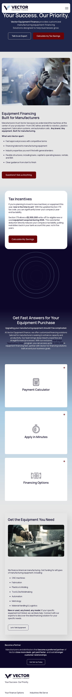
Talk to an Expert (19, 36)
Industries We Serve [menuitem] (39, 692)
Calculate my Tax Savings (48, 36)
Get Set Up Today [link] (35, 662)
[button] (36, 385)
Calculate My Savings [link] (23, 239)
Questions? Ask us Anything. (19, 175)
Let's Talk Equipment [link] (18, 627)
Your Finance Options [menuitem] (14, 692)
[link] (16, 8)
